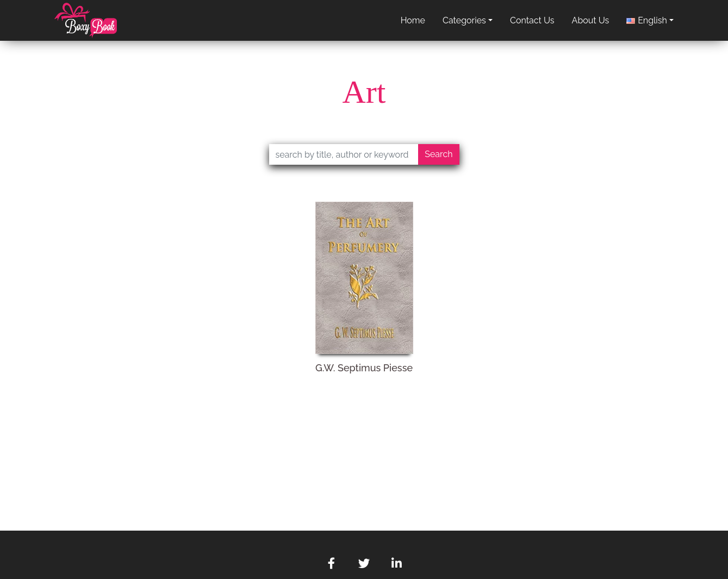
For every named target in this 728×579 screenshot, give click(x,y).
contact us (532, 20)
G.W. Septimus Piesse (364, 367)
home (413, 20)
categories (464, 20)
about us (590, 20)
